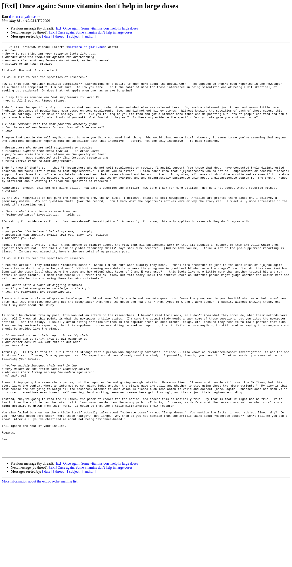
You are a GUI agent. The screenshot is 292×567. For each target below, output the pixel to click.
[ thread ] (59, 36)
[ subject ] (74, 36)
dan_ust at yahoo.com (24, 17)
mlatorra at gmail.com (86, 47)
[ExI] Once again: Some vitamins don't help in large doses (96, 28)
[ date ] (47, 36)
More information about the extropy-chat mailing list (39, 563)
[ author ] (89, 36)
